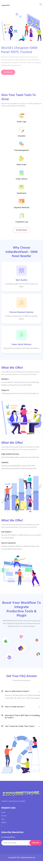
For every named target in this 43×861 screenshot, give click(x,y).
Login (3, 819)
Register (4, 822)
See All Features (21, 230)
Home (3, 812)
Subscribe (35, 842)
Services (3, 816)
